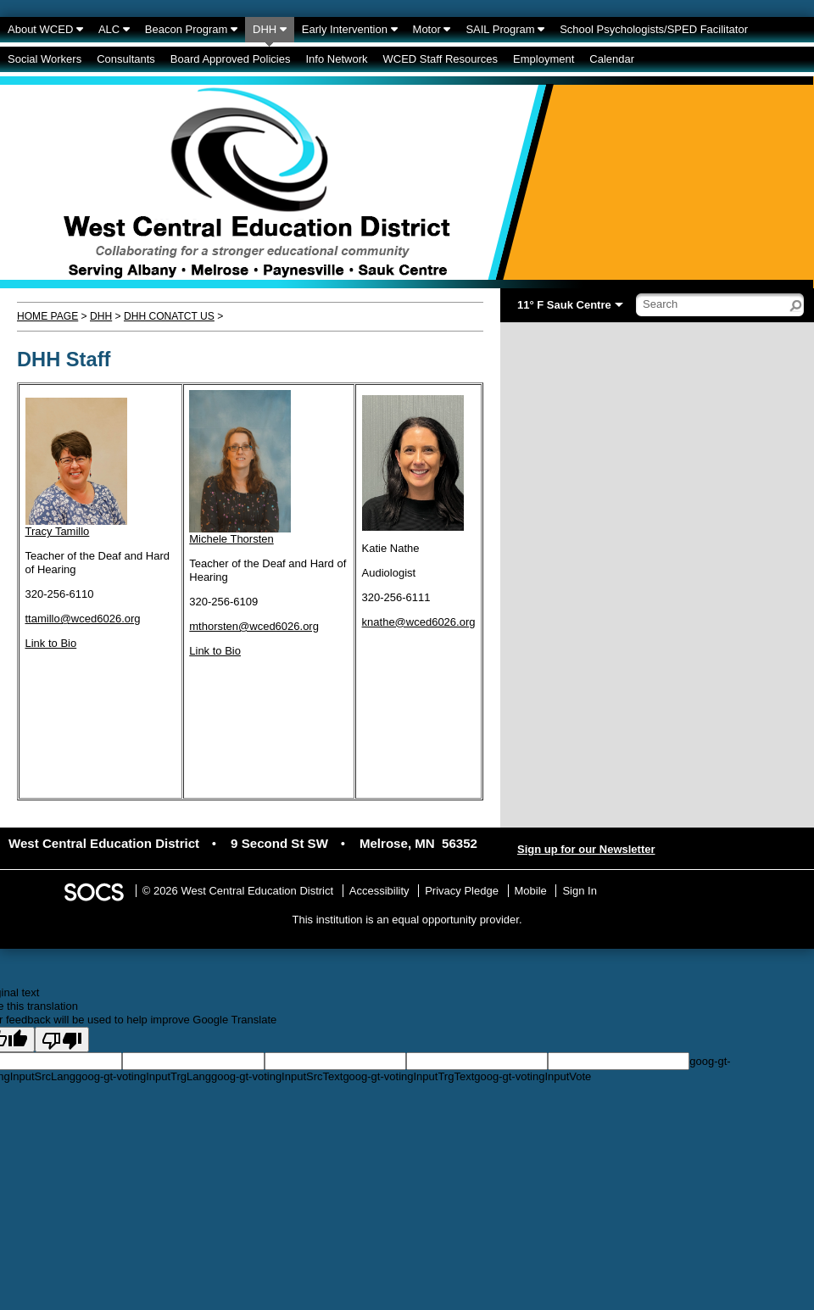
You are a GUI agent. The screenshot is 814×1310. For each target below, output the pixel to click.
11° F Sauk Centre (564, 304)
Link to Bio (51, 643)
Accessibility (379, 890)
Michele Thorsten (231, 538)
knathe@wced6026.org (419, 622)
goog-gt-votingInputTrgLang (143, 1076)
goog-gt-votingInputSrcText (277, 1076)
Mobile (531, 890)
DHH (101, 316)
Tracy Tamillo (57, 531)
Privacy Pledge (462, 890)
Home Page (47, 316)
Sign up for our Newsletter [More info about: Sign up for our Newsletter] (586, 849)
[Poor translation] (62, 1039)
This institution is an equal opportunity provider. (407, 919)
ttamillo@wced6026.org (83, 618)
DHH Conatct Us (169, 316)
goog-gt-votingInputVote (532, 1076)
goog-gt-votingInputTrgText (408, 1076)
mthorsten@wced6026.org (254, 626)
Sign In (579, 890)
